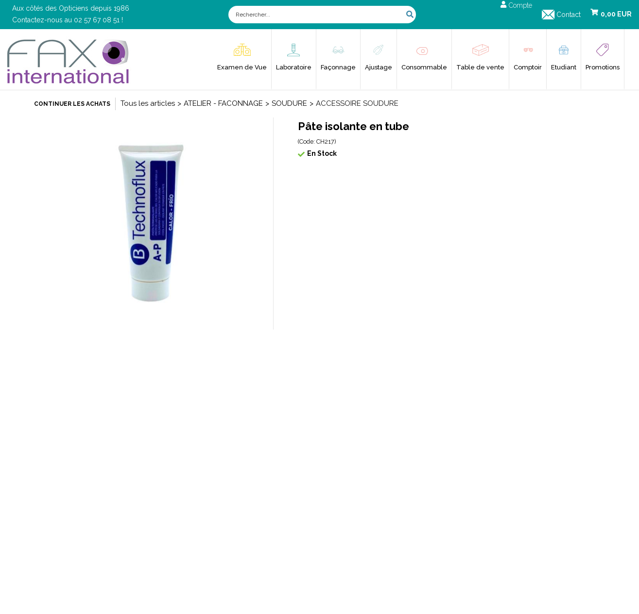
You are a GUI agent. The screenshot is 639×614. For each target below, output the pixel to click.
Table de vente (480, 67)
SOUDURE (289, 103)
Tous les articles (148, 103)
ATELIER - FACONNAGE (223, 103)
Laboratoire (293, 67)
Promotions (603, 67)
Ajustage (378, 67)
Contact (568, 14)
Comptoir (528, 67)
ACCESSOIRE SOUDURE (357, 103)
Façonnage (338, 67)
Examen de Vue (242, 67)
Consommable (424, 67)
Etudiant (563, 67)
